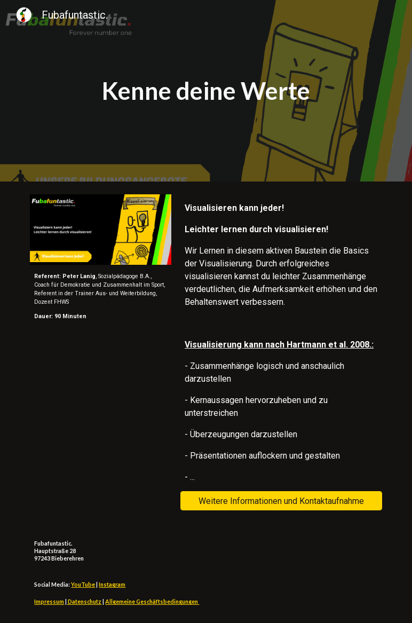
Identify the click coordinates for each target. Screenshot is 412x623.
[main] (206, 91)
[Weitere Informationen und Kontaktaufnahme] (281, 501)
